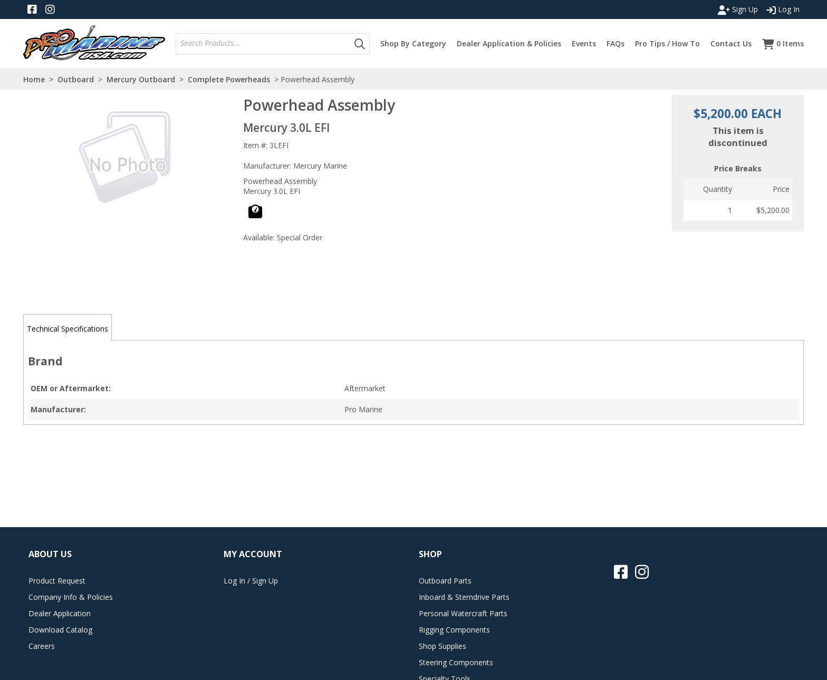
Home (34, 79)
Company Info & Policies (70, 597)
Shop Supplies (442, 646)
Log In (783, 9)
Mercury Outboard (140, 79)
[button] (359, 44)
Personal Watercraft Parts (463, 613)
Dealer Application (59, 613)
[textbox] (265, 43)
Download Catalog (60, 630)
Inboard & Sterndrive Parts (464, 597)
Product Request (56, 581)
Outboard (75, 79)
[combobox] (263, 43)
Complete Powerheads (229, 79)
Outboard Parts (445, 581)
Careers (41, 646)
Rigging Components (454, 630)
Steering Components (456, 662)
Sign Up (738, 9)
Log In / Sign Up (251, 581)
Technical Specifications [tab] (67, 329)
